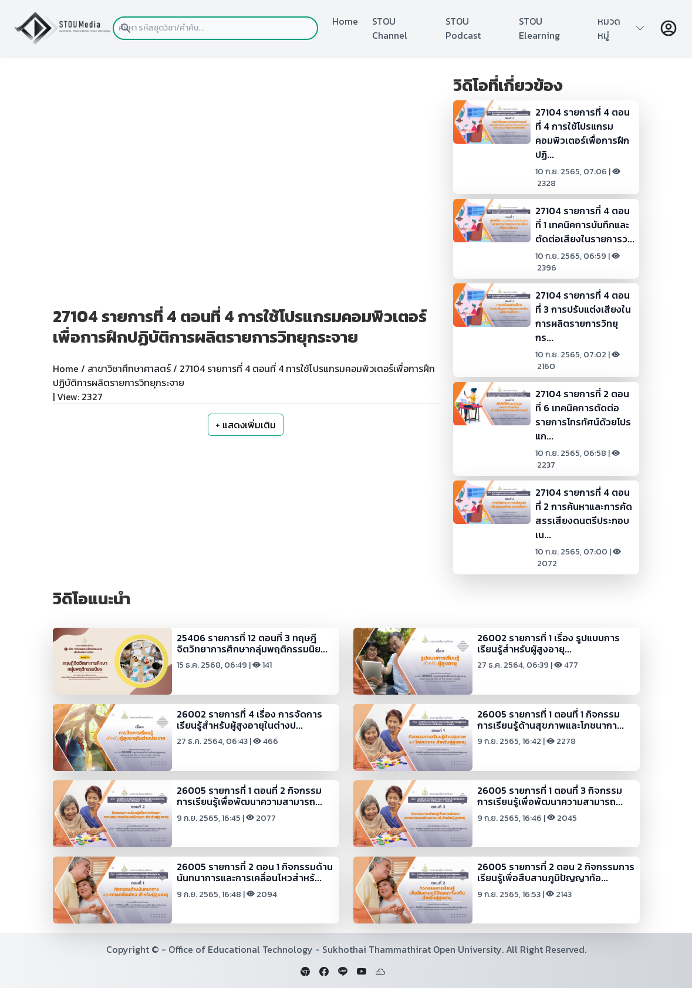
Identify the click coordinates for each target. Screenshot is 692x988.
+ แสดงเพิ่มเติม (245, 425)
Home (345, 21)
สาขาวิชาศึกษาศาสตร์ (129, 368)
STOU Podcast (463, 28)
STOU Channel (389, 28)
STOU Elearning (539, 28)
